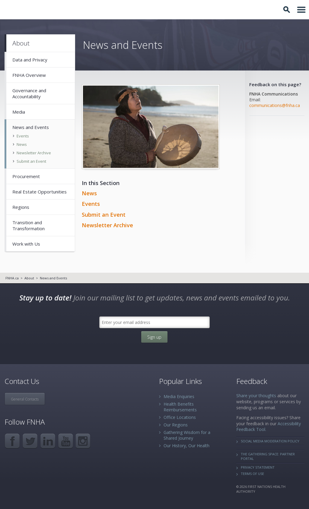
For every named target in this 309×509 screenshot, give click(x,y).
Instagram (83, 441)
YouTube (65, 441)
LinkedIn (48, 441)
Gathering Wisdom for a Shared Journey (187, 435)
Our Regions (176, 425)
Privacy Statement (258, 467)
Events (91, 203)
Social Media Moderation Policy (270, 441)
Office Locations (180, 417)
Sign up (154, 337)
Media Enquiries (179, 396)
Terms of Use (252, 473)
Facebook (12, 441)
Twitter (30, 441)
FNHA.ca (12, 278)
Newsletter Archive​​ (107, 225)
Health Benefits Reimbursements (180, 407)
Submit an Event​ (104, 214)
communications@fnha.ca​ (274, 105)
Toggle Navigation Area (301, 9)
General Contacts (25, 399)
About (29, 278)
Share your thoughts (256, 395)
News (89, 193)
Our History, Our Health (186, 445)
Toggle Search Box (287, 9)
